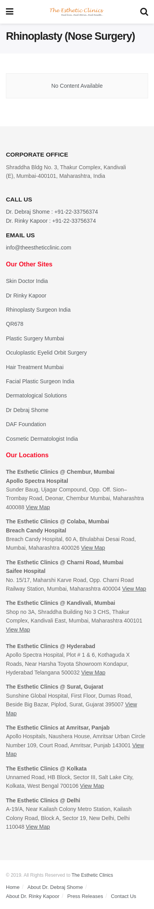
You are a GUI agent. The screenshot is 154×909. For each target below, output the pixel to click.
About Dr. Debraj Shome (55, 887)
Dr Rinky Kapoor (26, 295)
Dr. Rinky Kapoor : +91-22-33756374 (51, 221)
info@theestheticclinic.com (38, 247)
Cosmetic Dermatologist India (42, 439)
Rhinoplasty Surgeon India (38, 310)
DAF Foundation (26, 424)
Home (13, 887)
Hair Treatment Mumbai (34, 367)
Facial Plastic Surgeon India (40, 381)
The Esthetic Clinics (92, 875)
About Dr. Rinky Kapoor (32, 896)
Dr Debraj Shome (27, 410)
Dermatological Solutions (36, 395)
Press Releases (85, 896)
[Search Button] (144, 12)
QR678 (14, 324)
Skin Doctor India (27, 281)
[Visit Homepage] (77, 12)
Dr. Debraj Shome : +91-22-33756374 (52, 212)
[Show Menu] (9, 12)
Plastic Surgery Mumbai (35, 338)
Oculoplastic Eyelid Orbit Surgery (46, 352)
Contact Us (123, 896)
